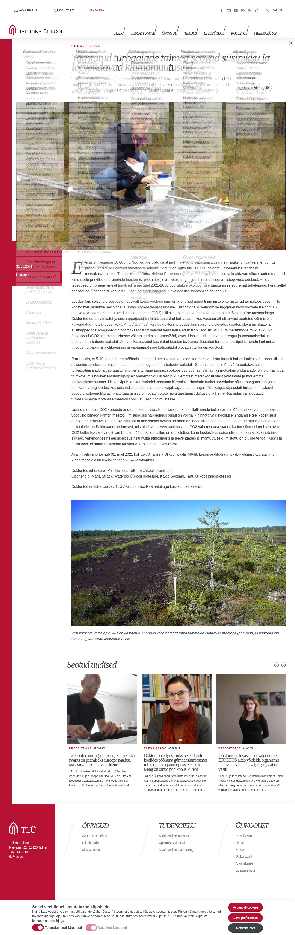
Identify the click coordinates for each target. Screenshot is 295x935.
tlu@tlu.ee (16, 850)
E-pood (241, 843)
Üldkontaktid (245, 850)
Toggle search (288, 23)
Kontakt (52, 7)
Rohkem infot (242, 927)
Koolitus (241, 25)
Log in (276, 7)
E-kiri (267, 80)
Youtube (235, 7)
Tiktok (256, 7)
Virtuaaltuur (249, 7)
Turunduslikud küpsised (63, 924)
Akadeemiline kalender (176, 829)
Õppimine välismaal (174, 836)
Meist (132, 25)
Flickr (242, 7)
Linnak (241, 836)
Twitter (255, 80)
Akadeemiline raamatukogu (180, 843)
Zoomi (131, 453)
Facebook (222, 7)
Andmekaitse (246, 856)
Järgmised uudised (283, 658)
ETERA (196, 480)
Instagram (229, 7)
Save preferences (243, 914)
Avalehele (24, 7)
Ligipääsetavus (247, 863)
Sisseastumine (154, 25)
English (74, 7)
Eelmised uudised (276, 658)
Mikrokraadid (92, 836)
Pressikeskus (246, 829)
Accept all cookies (242, 901)
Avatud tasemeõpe (96, 829)
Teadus (197, 25)
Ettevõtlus (218, 25)
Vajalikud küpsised (112, 924)
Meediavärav (265, 25)
